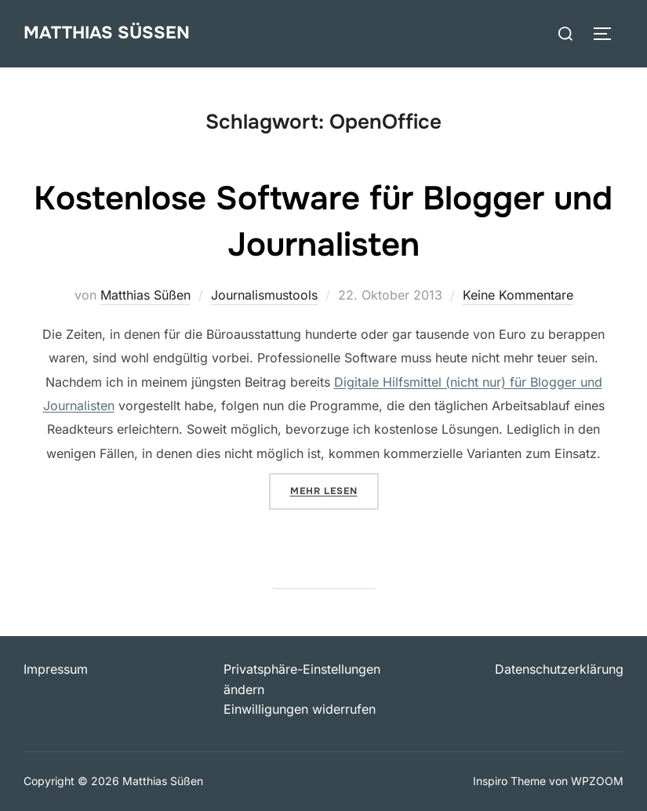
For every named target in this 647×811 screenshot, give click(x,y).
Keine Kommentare (518, 295)
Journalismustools (264, 295)
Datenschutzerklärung (559, 669)
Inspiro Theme (509, 780)
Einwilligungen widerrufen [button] (300, 709)
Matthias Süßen (107, 33)
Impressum (56, 669)
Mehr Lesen (334, 489)
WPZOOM (597, 780)
